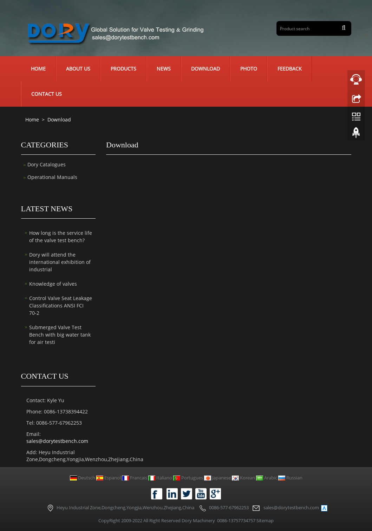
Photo (248, 68)
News (164, 68)
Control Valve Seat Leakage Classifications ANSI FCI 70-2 (60, 305)
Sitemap (265, 520)
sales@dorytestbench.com (57, 441)
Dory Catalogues (46, 164)
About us (78, 68)
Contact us (46, 94)
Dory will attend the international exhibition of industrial (60, 262)
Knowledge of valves (53, 283)
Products (123, 68)
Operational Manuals (52, 177)
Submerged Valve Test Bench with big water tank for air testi (60, 334)
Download (205, 68)
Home (38, 68)
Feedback (290, 68)
